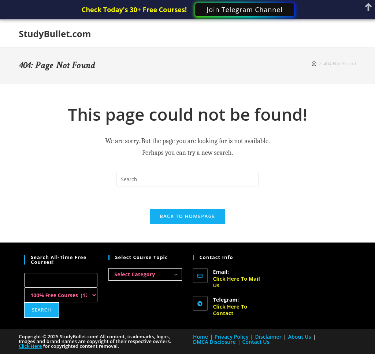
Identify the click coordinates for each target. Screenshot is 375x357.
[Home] (314, 63)
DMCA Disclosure (214, 341)
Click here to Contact (230, 310)
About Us (299, 336)
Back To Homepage (187, 216)
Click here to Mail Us (236, 282)
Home (200, 336)
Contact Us (255, 341)
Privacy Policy (232, 336)
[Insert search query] (187, 179)
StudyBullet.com (55, 34)
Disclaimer (268, 336)
